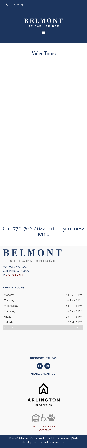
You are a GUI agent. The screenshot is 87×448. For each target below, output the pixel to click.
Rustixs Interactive (53, 442)
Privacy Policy (43, 430)
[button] (43, 32)
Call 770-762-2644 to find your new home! (43, 231)
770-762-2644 (14, 274)
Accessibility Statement (43, 426)
